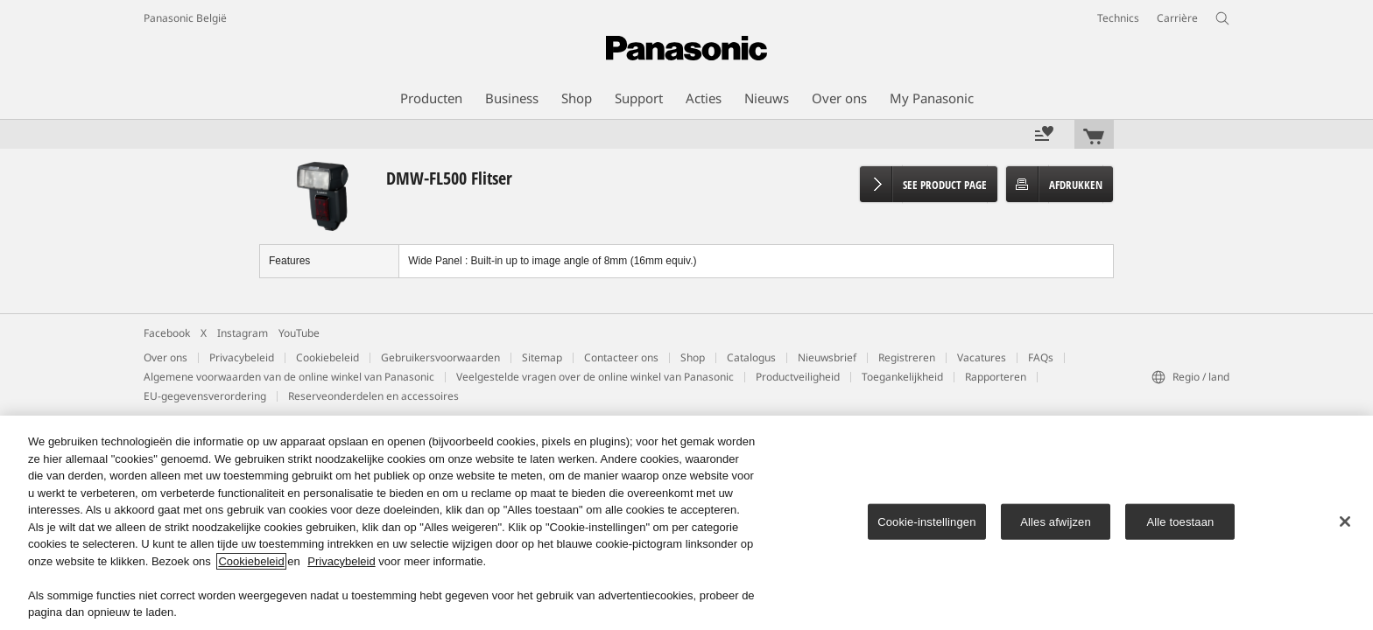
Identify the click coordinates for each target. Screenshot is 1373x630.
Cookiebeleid (327, 357)
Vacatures (981, 357)
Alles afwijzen (1055, 521)
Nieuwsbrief (827, 357)
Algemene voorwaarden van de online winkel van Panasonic (289, 376)
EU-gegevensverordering (205, 395)
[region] (686, 523)
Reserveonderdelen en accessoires (373, 395)
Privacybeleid (241, 357)
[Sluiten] (1345, 521)
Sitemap (542, 357)
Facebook (167, 333)
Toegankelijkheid (902, 376)
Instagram (242, 333)
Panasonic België (185, 17)
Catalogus (751, 357)
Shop (692, 357)
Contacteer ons (621, 357)
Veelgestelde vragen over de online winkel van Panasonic (595, 376)
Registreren (906, 357)
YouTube (299, 333)
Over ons (165, 357)
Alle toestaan (1181, 521)
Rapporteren (995, 376)
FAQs (1040, 357)
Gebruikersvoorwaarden (440, 357)
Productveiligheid (798, 376)
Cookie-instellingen (926, 521)
